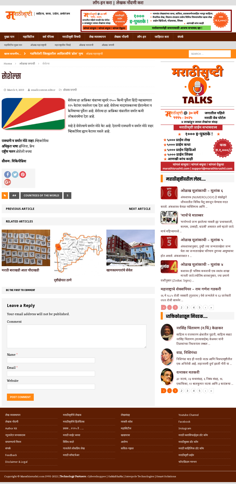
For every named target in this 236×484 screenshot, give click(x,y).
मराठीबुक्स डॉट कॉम (188, 441)
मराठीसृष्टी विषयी (71, 36)
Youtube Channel (189, 415)
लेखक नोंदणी (121, 36)
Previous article (20, 209)
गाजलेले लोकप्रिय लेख (74, 448)
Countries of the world (41, 195)
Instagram (185, 428)
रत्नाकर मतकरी (187, 372)
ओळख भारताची (86, 45)
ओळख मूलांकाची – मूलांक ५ (202, 239)
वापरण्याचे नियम (13, 441)
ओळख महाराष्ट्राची (38, 45)
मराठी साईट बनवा (71, 435)
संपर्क (180, 36)
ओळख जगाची (108, 45)
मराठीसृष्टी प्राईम (186, 455)
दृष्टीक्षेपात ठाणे (63, 280)
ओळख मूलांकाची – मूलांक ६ (202, 190)
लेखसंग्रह (125, 415)
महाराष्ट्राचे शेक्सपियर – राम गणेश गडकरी (191, 288)
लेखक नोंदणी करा (129, 2)
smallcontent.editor (43, 90)
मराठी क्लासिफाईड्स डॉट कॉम (193, 435)
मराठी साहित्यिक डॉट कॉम (191, 448)
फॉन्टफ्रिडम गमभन (188, 461)
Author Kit (11, 428)
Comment (14, 322)
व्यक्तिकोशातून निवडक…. (186, 316)
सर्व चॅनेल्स (48, 36)
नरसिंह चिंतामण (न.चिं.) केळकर (199, 327)
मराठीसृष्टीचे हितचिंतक (74, 421)
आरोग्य (124, 441)
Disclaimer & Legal (16, 461)
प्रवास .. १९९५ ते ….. (73, 428)
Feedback (11, 455)
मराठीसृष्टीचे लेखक (72, 415)
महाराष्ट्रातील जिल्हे (63, 45)
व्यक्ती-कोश (127, 421)
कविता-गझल (127, 448)
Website (12, 381)
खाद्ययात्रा (125, 435)
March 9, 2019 (15, 90)
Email (11, 368)
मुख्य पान (9, 36)
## (14, 195)
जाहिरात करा (162, 36)
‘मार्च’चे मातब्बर (192, 215)
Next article (140, 209)
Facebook (184, 421)
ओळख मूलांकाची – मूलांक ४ (202, 264)
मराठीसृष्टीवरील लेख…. (186, 179)
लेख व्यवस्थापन (97, 36)
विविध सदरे (68, 441)
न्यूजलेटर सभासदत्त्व (15, 435)
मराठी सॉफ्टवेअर (71, 455)
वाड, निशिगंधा (186, 352)
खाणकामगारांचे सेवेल (119, 270)
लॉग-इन (141, 36)
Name (11, 355)
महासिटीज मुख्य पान (13, 45)
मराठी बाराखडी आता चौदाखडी (20, 270)
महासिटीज (28, 36)
